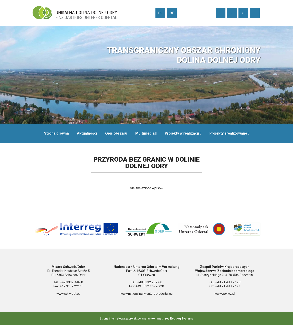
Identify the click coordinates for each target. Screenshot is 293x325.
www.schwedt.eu (68, 294)
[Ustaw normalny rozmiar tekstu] (220, 13)
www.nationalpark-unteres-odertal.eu (146, 294)
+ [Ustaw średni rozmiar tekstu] (232, 13)
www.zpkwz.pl (224, 294)
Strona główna (56, 133)
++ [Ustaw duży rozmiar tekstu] (243, 13)
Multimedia (145, 133)
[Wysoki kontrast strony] (255, 13)
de (172, 13)
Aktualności (87, 133)
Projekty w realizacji (182, 133)
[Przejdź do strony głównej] (75, 13)
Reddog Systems (181, 318)
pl (160, 13)
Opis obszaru (116, 133)
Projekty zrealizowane (228, 133)
